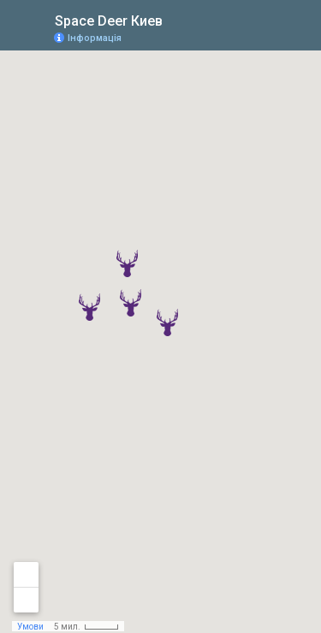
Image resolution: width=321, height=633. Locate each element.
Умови (30, 626)
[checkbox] (176, 19)
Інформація (95, 38)
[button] (167, 322)
